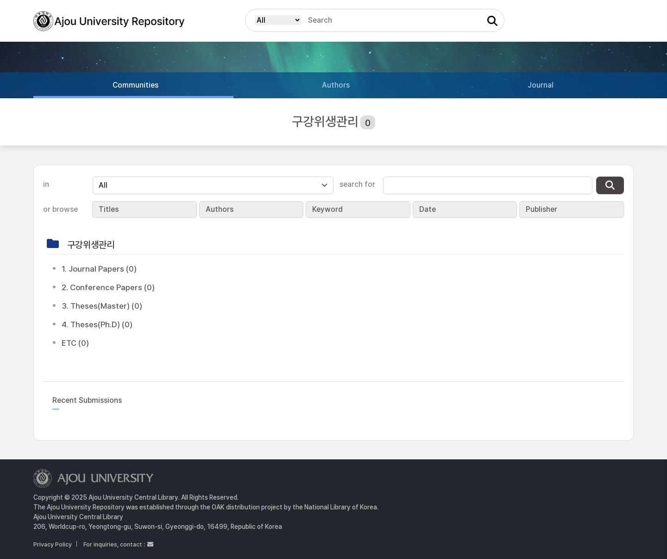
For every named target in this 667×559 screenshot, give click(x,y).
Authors (219, 209)
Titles (109, 209)
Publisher (541, 209)
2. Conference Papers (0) (108, 287)
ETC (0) (75, 343)
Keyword (327, 209)
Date (427, 209)
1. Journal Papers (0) (99, 268)
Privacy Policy (52, 544)
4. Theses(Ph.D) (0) (97, 324)
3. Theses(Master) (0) (102, 306)
